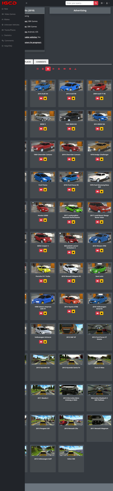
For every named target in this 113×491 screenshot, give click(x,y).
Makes (6, 19)
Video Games (9, 14)
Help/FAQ (7, 46)
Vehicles (33, 69)
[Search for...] (80, 3)
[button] (102, 3)
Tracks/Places (9, 30)
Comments (8, 40)
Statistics (7, 35)
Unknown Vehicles (10, 24)
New (5, 9)
